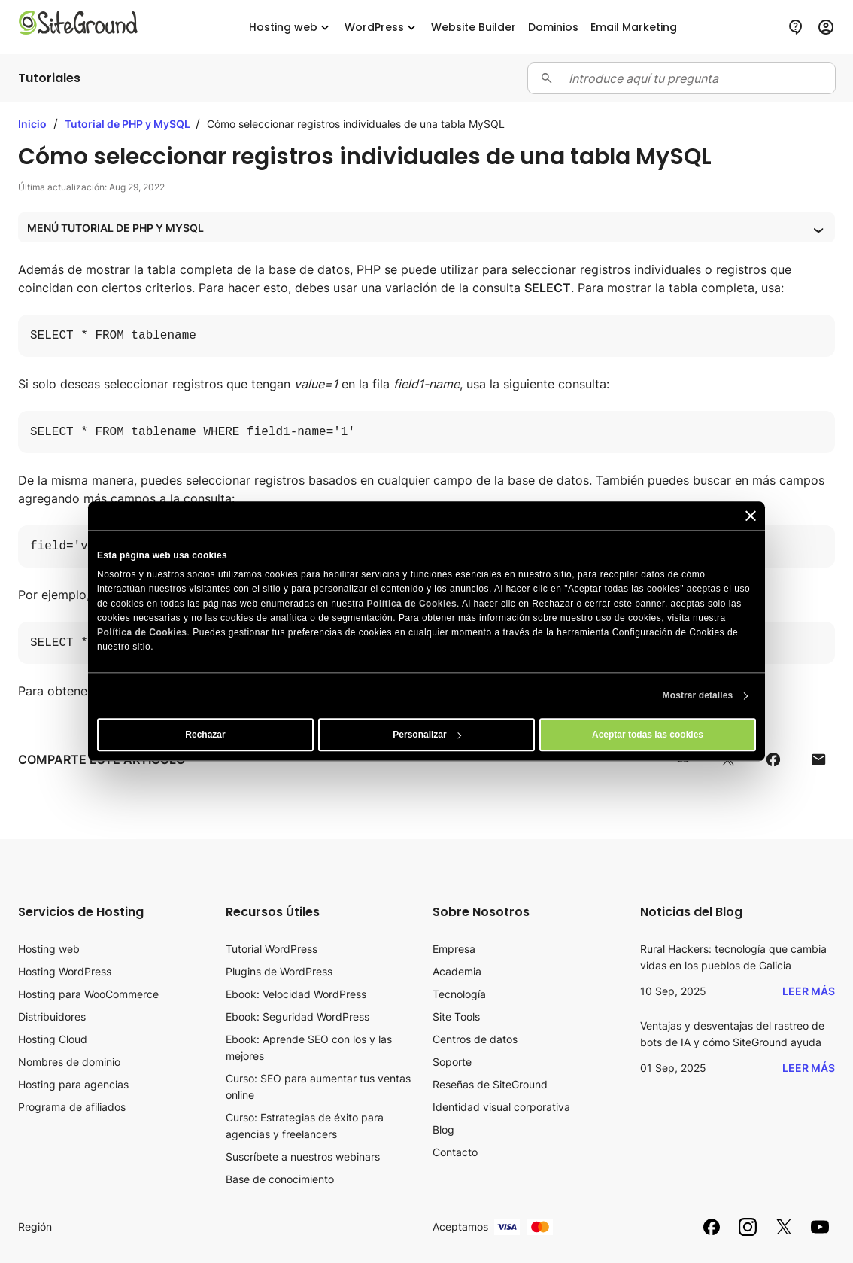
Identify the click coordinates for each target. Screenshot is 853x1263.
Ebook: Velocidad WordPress (296, 994)
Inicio (32, 123)
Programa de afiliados (72, 1106)
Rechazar (205, 735)
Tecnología (459, 994)
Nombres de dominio (69, 1061)
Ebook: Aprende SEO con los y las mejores (309, 1047)
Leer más (808, 991)
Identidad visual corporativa (501, 1106)
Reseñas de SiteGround (490, 1084)
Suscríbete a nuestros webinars (303, 1156)
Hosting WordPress (64, 971)
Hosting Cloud (52, 1039)
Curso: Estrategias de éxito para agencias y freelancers (305, 1125)
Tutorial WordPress (271, 948)
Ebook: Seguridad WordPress (297, 1016)
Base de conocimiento (280, 1179)
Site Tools (456, 1016)
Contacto (455, 1152)
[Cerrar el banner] (750, 515)
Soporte (452, 1061)
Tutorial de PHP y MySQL (129, 123)
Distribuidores (52, 1016)
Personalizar (427, 735)
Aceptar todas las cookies (647, 735)
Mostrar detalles (698, 696)
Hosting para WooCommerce (88, 994)
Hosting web (49, 948)
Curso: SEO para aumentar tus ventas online (318, 1086)
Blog (443, 1129)
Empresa (454, 948)
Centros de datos (475, 1039)
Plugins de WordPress (279, 971)
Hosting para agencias (73, 1084)
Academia (457, 971)
